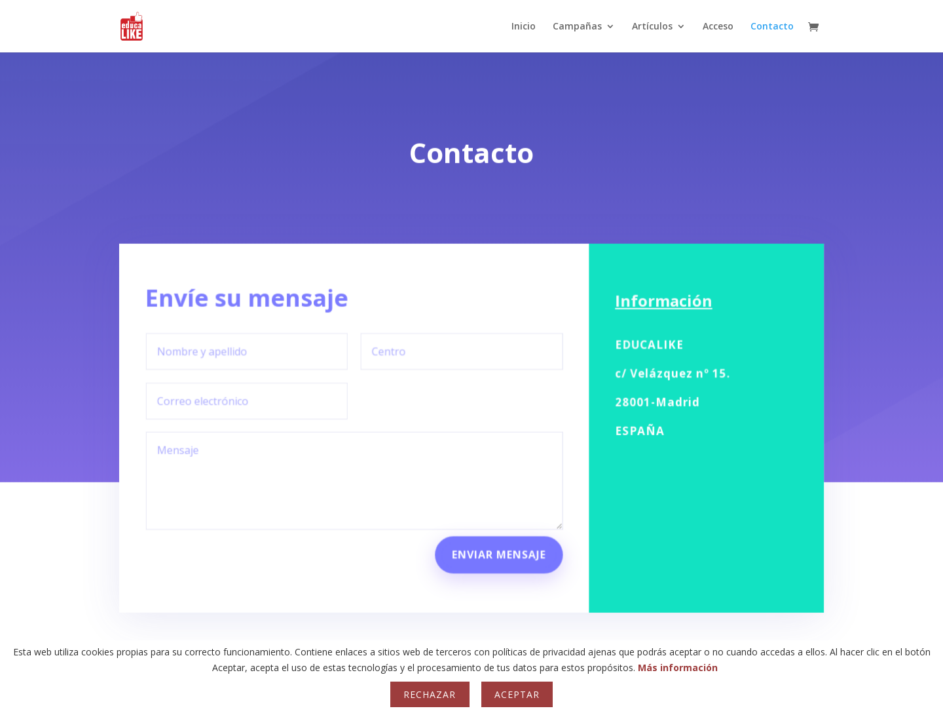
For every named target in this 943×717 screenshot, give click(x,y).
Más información (678, 667)
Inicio (523, 27)
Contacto (772, 27)
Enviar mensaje (498, 544)
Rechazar (429, 694)
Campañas (577, 27)
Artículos (652, 27)
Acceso (718, 27)
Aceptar (517, 694)
